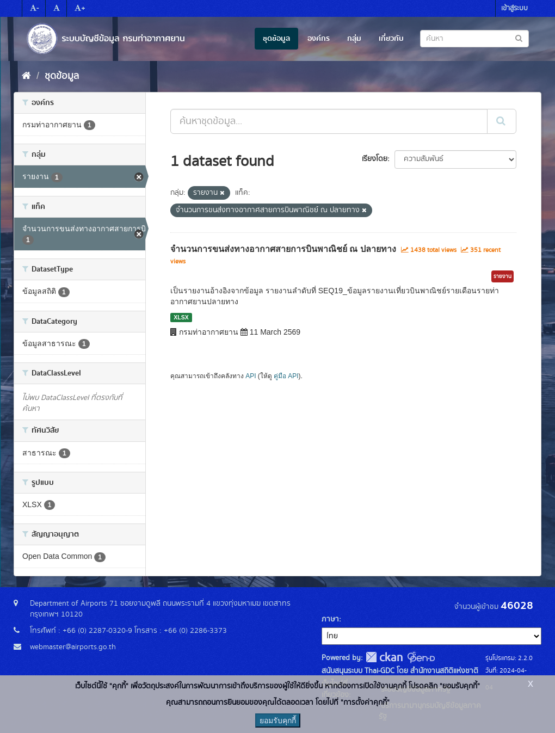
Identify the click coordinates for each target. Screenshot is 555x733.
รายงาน (502, 276)
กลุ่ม (354, 39)
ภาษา (330, 619)
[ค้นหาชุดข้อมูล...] (329, 121)
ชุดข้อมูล (276, 39)
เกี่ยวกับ (391, 39)
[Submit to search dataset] (518, 37)
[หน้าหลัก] (26, 76)
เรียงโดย (374, 158)
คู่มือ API (286, 376)
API (250, 376)
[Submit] (501, 121)
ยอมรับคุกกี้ (278, 720)
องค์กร (318, 39)
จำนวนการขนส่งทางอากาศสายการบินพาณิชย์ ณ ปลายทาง (283, 249)
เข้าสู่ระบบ (514, 8)
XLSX (181, 317)
